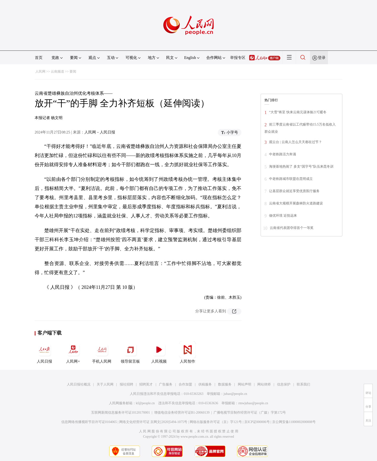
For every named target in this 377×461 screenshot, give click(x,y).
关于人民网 (105, 384)
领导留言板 (130, 352)
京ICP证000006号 (257, 422)
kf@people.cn (145, 403)
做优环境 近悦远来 (283, 215)
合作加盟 (185, 384)
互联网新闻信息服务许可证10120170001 (120, 412)
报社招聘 (126, 384)
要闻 (72, 71)
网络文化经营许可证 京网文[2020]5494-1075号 (153, 422)
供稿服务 (205, 384)
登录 (322, 58)
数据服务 (225, 384)
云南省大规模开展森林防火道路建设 (296, 203)
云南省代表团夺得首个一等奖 (292, 228)
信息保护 (283, 384)
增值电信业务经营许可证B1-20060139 (182, 412)
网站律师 (264, 384)
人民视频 (159, 352)
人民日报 (44, 352)
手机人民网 (101, 352)
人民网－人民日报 (99, 132)
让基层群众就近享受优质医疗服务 (294, 191)
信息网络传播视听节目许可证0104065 (89, 422)
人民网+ (73, 352)
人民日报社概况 (78, 384)
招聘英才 (146, 384)
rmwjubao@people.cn (253, 403)
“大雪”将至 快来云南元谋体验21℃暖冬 (298, 112)
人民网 (40, 71)
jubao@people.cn (235, 394)
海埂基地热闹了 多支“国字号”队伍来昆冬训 (301, 166)
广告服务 (165, 384)
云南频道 (57, 71)
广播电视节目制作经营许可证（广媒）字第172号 (250, 412)
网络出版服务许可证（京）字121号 (216, 422)
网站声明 (244, 384)
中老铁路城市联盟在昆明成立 (291, 179)
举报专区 (237, 58)
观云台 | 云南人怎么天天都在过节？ (295, 142)
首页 (39, 58)
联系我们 (303, 384)
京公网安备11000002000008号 (294, 422)
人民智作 (187, 352)
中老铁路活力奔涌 (282, 154)
